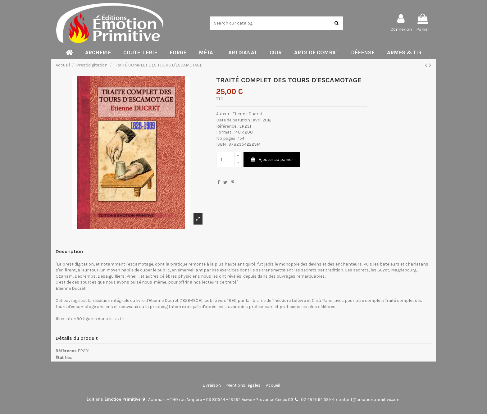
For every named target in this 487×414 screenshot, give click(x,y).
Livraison (212, 385)
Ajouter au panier (271, 159)
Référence (66, 350)
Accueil (273, 385)
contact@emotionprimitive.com (368, 399)
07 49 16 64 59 (315, 399)
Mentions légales (243, 385)
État (60, 357)
